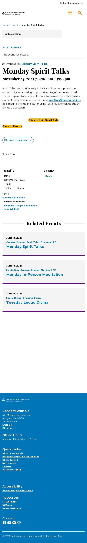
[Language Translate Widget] (71, 3)
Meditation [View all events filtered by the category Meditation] (12, 270)
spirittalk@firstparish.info (65, 100)
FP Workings (9, 501)
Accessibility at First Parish (17, 490)
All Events (11, 47)
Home (5, 25)
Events (15, 25)
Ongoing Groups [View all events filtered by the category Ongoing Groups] (15, 242)
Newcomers (9, 463)
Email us (7, 425)
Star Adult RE (11, 209)
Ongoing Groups (13, 205)
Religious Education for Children (20, 456)
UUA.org (7, 505)
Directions (8, 428)
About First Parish (12, 453)
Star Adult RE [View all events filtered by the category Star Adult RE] (48, 242)
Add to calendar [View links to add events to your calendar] (18, 140)
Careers (6, 466)
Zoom (48, 176)
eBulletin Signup (11, 469)
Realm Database (11, 508)
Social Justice (10, 460)
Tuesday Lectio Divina (27, 302)
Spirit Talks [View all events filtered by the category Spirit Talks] (33, 242)
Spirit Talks (30, 205)
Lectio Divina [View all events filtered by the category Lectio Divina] (13, 298)
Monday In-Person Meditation (34, 274)
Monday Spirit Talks (13, 197)
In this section (32, 34)
